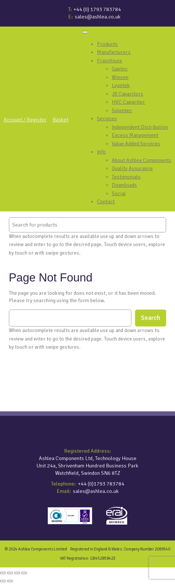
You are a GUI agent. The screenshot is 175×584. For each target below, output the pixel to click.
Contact (106, 201)
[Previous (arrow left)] (3, 581)
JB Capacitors (127, 93)
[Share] (17, 573)
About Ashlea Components (141, 160)
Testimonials (126, 176)
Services (107, 118)
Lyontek (121, 85)
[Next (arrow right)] (10, 581)
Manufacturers (114, 52)
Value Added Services (136, 143)
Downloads (124, 185)
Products (107, 44)
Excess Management (135, 135)
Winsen (120, 77)
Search (150, 318)
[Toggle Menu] (85, 32)
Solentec (122, 110)
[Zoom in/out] (3, 573)
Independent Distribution (140, 127)
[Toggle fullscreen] (10, 573)
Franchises (109, 60)
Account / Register (25, 119)
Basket (60, 119)
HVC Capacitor (128, 102)
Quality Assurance (132, 168)
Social (119, 193)
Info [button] (101, 151)
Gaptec (120, 68)
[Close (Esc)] (24, 573)
